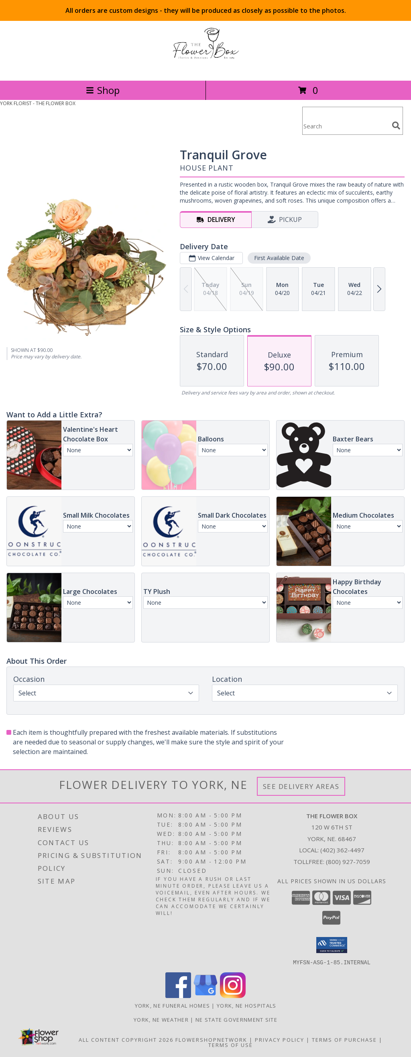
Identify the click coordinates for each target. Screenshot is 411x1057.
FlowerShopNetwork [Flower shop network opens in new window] (211, 1039)
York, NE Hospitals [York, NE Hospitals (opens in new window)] (246, 1005)
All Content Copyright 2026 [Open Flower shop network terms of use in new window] (126, 1039)
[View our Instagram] (233, 995)
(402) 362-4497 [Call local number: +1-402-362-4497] (342, 850)
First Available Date (279, 258)
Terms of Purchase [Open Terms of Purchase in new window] (344, 1039)
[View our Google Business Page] (205, 995)
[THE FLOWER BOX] (205, 69)
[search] (396, 125)
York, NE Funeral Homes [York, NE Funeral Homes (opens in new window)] (172, 1005)
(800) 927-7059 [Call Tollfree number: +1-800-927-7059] (348, 862)
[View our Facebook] (178, 995)
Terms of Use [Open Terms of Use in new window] (230, 1044)
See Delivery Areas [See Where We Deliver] (301, 786)
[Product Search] (346, 125)
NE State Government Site (236, 1019)
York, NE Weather (161, 1019)
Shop (103, 90)
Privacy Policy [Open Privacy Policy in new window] (279, 1039)
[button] (331, 945)
